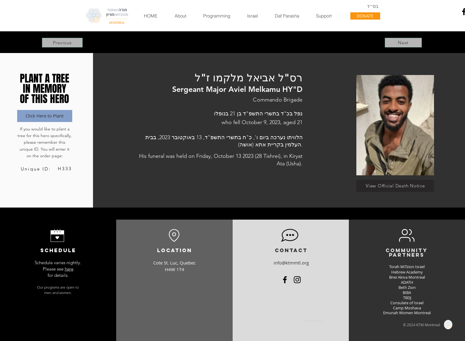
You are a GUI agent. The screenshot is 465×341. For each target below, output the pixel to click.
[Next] (403, 43)
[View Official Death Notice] (395, 186)
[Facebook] (285, 279)
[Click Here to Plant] (44, 116)
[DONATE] (365, 16)
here (69, 269)
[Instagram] (297, 279)
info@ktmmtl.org (291, 263)
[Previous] (62, 43)
